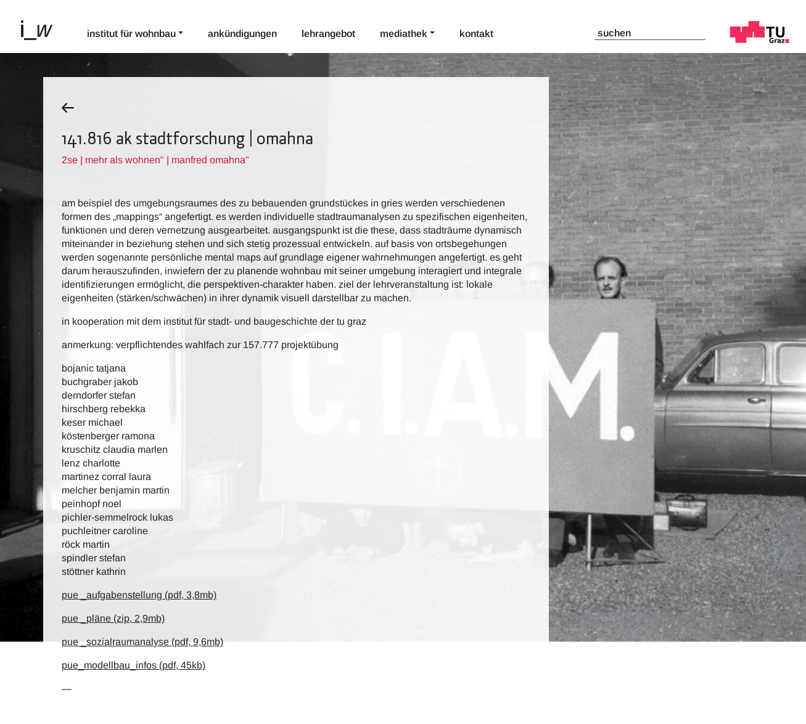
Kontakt (476, 33)
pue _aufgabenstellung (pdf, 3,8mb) (139, 595)
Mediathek (403, 33)
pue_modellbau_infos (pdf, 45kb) (133, 665)
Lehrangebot (328, 33)
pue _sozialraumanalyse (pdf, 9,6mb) (142, 642)
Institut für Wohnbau (131, 33)
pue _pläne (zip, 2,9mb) (113, 618)
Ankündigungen (242, 33)
